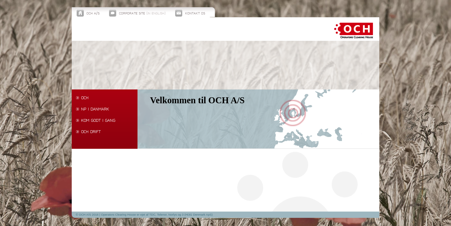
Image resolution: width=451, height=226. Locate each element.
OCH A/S (93, 13)
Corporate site (142, 13)
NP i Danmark (95, 109)
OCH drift (91, 132)
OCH (85, 98)
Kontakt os (195, 13)
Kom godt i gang (98, 121)
